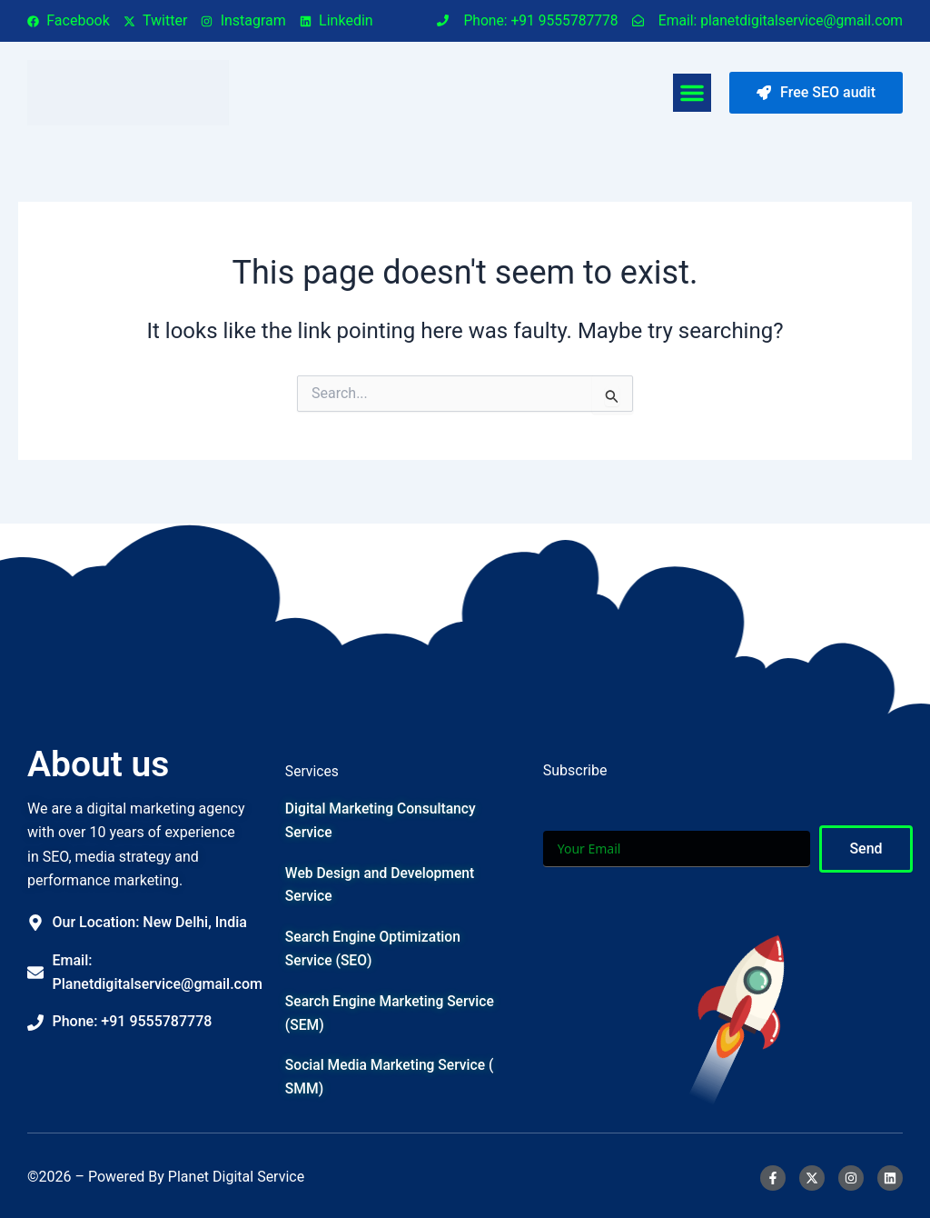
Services (312, 765)
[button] (692, 93)
